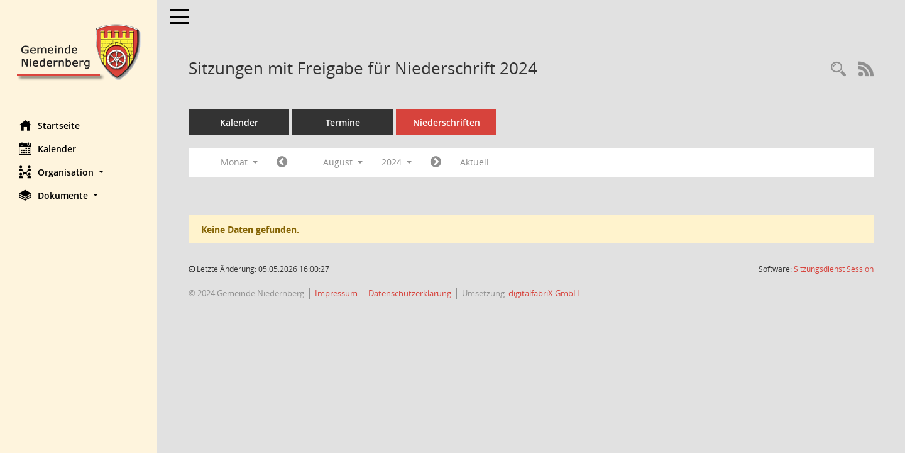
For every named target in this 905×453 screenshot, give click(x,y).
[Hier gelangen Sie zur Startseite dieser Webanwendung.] (78, 50)
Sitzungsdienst (834, 269)
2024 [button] (396, 162)
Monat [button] (239, 162)
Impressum (336, 293)
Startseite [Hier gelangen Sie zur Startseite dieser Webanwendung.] (49, 125)
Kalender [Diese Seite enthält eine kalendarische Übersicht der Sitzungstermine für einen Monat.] (47, 148)
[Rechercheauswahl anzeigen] (838, 69)
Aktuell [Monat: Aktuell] (474, 162)
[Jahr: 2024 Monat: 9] (436, 162)
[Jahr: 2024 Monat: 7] (282, 162)
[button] (78, 172)
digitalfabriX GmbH (543, 293)
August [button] (343, 162)
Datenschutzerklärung (409, 293)
